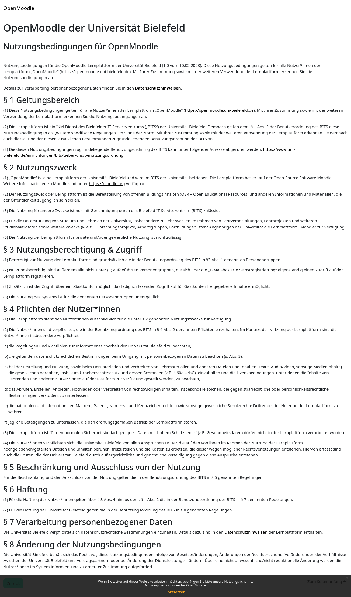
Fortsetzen (175, 592)
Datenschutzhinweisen (158, 88)
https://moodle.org (107, 183)
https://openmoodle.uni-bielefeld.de (219, 110)
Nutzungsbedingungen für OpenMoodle (175, 585)
